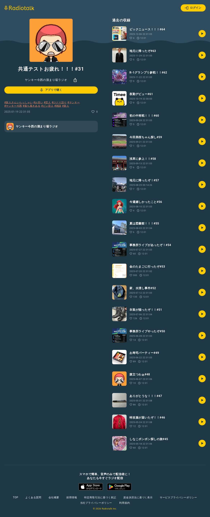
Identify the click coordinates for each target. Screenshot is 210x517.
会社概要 (54, 497)
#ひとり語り (59, 102)
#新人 (65, 105)
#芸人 (47, 102)
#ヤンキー (73, 102)
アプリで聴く (50, 90)
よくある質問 (33, 497)
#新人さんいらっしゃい (18, 102)
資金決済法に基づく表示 (138, 497)
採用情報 (71, 497)
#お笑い (38, 102)
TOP (15, 497)
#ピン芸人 (47, 105)
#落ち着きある (31, 105)
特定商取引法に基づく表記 (100, 497)
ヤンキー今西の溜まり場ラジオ (46, 80)
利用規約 (124, 502)
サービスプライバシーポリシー (178, 497)
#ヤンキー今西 (13, 105)
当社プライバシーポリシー (96, 502)
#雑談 (57, 105)
